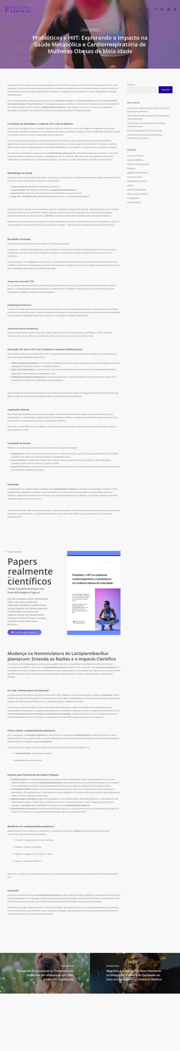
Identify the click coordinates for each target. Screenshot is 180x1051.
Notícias (130, 185)
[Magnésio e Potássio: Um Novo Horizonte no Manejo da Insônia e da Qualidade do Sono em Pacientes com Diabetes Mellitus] (135, 973)
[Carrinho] (175, 9)
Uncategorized (133, 198)
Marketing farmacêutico (137, 181)
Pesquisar (131, 84)
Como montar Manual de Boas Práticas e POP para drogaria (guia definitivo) (148, 110)
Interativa (131, 168)
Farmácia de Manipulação (138, 164)
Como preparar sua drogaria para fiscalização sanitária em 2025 (146, 125)
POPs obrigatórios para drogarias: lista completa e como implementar (148, 117)
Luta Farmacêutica (134, 177)
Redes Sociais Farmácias (137, 194)
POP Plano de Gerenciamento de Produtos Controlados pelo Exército (144, 136)
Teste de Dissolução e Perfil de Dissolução (144, 130)
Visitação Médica (134, 202)
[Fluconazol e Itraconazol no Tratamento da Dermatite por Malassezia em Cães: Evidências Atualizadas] (45, 973)
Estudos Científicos (90, 30)
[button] (26, 632)
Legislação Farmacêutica (137, 172)
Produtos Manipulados (136, 189)
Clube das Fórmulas (135, 156)
